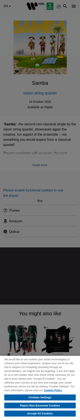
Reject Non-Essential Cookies (40, 405)
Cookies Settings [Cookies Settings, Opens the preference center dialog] (40, 397)
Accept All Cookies (40, 413)
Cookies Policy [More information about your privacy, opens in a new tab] (53, 390)
